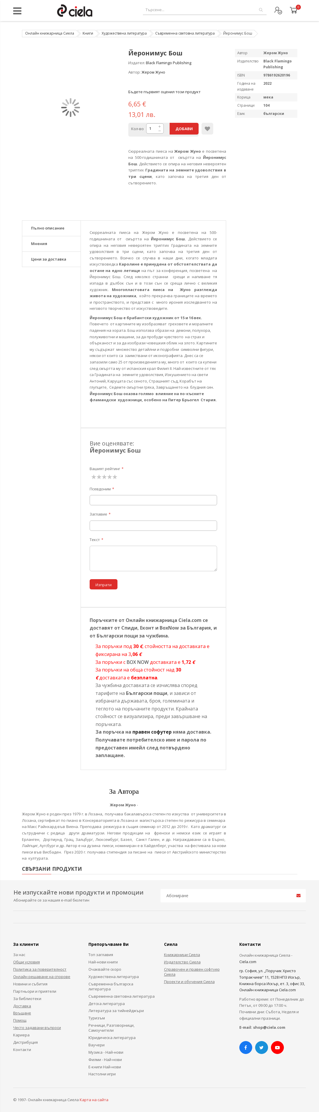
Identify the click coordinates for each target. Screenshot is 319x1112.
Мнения (39, 243)
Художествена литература (124, 33)
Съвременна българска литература (110, 986)
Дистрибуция (25, 1042)
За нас (19, 954)
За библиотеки (27, 998)
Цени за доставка (48, 259)
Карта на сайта (94, 1099)
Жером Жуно (153, 72)
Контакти (22, 1049)
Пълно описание (47, 228)
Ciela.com (247, 961)
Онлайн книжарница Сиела (49, 33)
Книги (88, 33)
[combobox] (205, 10)
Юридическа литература (112, 1037)
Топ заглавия (100, 954)
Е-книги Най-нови (104, 1067)
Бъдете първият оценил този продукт (164, 91)
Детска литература (106, 1003)
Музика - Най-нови (105, 1052)
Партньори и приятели (34, 991)
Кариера (21, 1035)
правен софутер (152, 732)
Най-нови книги (103, 962)
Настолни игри (102, 1074)
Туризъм (96, 1018)
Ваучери (96, 1045)
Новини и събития (30, 984)
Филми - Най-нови (105, 1059)
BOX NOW (138, 662)
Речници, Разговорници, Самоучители (111, 1028)
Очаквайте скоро (104, 969)
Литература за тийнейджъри (116, 1010)
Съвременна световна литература (185, 33)
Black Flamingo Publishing (168, 62)
